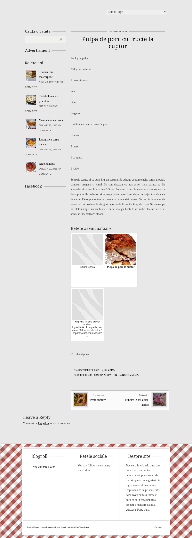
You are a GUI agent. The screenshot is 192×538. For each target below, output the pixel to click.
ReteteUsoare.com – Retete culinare (54, 13)
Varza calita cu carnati (51, 120)
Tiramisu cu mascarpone (46, 75)
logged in (43, 423)
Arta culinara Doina (43, 466)
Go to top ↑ (159, 527)
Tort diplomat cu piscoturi (48, 99)
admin (111, 370)
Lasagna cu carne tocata (49, 142)
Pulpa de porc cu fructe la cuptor (117, 42)
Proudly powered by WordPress (75, 527)
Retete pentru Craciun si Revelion (97, 375)
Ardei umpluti (47, 163)
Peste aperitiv (98, 399)
